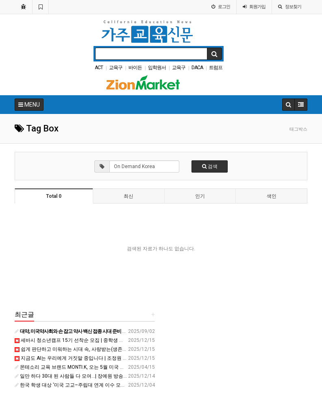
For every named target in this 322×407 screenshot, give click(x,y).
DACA (197, 67)
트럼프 (215, 67)
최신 (128, 196)
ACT (99, 67)
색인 (271, 196)
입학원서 (157, 67)
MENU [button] (29, 104)
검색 (210, 166)
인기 (200, 196)
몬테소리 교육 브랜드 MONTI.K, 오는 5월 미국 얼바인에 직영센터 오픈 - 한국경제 (104, 367)
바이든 (135, 67)
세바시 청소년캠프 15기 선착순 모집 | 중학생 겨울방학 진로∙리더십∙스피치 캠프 (104, 340)
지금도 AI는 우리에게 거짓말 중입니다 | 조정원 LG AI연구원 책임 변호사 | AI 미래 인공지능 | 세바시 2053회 (133, 358)
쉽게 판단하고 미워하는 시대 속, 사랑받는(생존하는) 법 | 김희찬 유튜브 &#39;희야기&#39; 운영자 (122, 349)
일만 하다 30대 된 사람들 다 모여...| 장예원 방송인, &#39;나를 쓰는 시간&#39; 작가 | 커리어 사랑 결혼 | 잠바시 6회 (140, 376)
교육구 (115, 67)
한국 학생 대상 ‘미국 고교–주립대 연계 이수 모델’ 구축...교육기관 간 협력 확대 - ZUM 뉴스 (114, 385)
